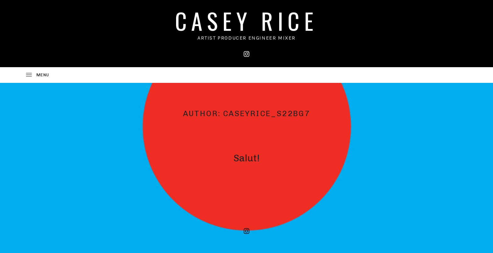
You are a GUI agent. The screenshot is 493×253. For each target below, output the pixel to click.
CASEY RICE (246, 20)
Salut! (246, 158)
